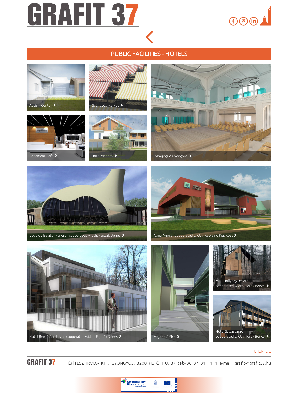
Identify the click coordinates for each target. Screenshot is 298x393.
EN (261, 351)
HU (254, 351)
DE (268, 351)
